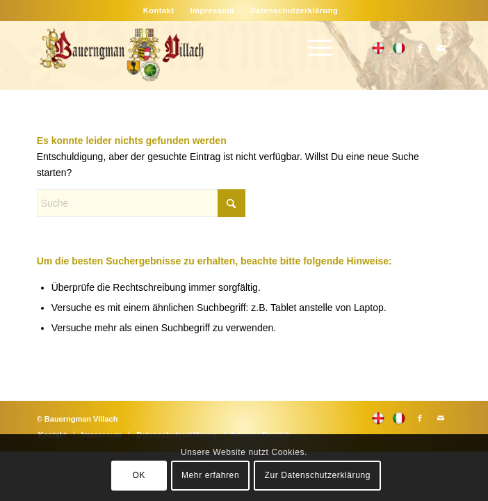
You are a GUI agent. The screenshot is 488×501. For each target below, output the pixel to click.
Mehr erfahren (210, 475)
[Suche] (141, 203)
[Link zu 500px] (378, 48)
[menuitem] (158, 10)
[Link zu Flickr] (399, 48)
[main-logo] (202, 55)
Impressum (212, 10)
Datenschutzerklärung (294, 10)
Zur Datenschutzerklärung (318, 475)
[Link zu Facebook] (419, 48)
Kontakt (158, 10)
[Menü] (313, 48)
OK (139, 475)
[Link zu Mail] (440, 48)
